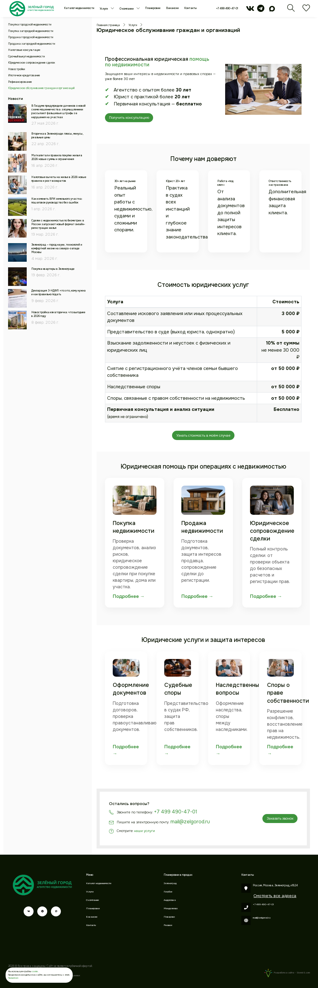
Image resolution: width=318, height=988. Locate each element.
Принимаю (13, 978)
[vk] (250, 10)
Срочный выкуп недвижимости (26, 56)
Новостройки (16, 69)
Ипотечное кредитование (24, 75)
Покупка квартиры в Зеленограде (53, 269)
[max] (272, 10)
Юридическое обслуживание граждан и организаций (41, 88)
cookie (35, 971)
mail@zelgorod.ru (190, 821)
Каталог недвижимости (79, 8)
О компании (127, 9)
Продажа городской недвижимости (30, 37)
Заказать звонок (280, 818)
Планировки (153, 8)
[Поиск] (291, 10)
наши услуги (144, 831)
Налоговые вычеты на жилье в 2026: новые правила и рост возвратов (58, 179)
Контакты (190, 8)
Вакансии (172, 8)
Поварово (169, 916)
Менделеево (171, 908)
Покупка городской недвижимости (29, 24)
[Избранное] (306, 10)
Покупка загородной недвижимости (30, 31)
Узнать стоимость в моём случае (203, 435)
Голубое (168, 891)
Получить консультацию (129, 117)
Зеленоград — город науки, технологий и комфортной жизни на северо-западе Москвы (56, 248)
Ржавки (168, 925)
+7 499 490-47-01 (227, 8)
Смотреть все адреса (274, 895)
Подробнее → (129, 596)
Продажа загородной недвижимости (31, 44)
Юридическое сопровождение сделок (31, 63)
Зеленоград (170, 883)
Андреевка (170, 900)
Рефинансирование (20, 82)
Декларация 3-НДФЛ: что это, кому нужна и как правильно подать (58, 292)
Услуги (104, 9)
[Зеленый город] (31, 8)
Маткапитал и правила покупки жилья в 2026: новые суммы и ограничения (56, 157)
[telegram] (260, 10)
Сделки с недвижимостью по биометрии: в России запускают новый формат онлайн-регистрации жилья (58, 224)
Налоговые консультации (24, 50)
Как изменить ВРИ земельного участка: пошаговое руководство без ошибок (56, 200)
